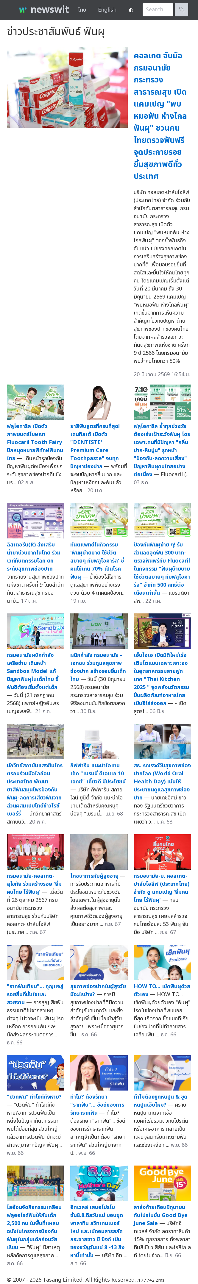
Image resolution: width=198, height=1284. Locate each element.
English (107, 10)
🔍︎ (181, 10)
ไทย (82, 10)
